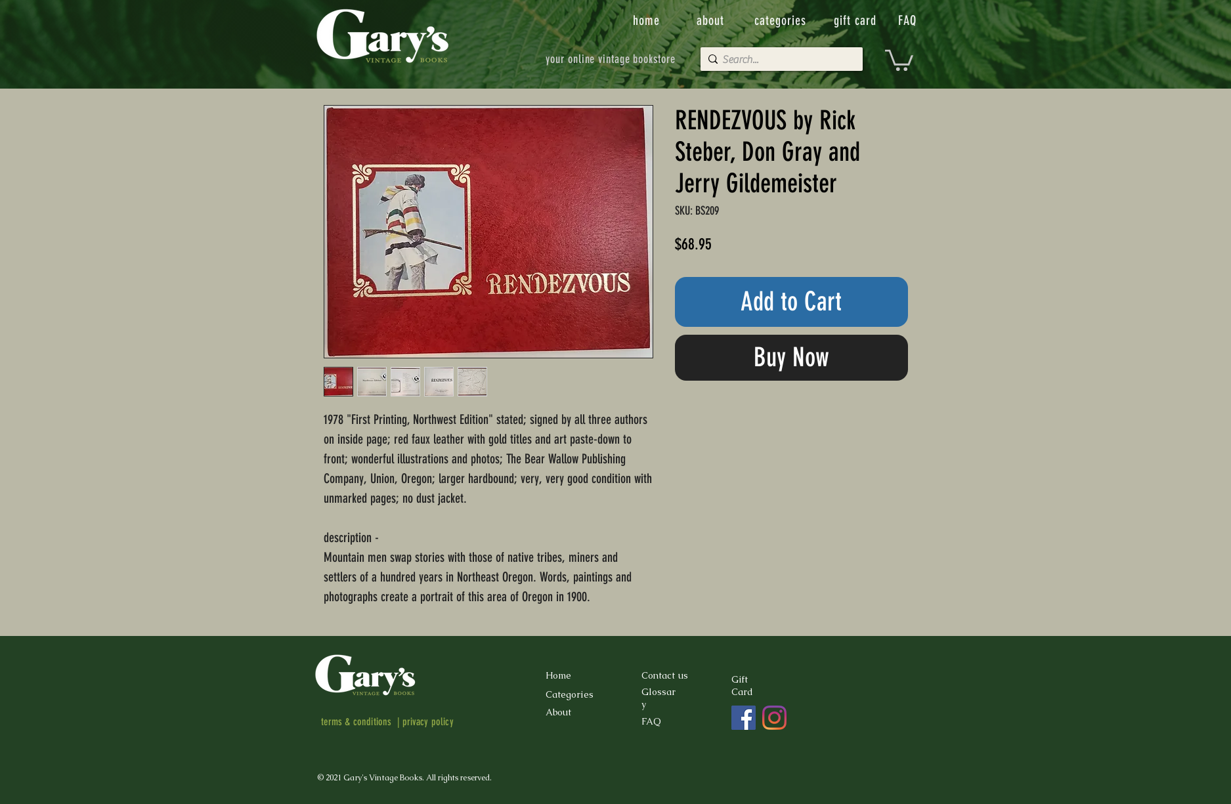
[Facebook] (743, 718)
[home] (647, 20)
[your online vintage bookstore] (611, 59)
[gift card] (856, 20)
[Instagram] (774, 718)
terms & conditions (356, 721)
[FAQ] (908, 20)
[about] (711, 20)
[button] (899, 59)
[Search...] (778, 59)
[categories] (782, 20)
